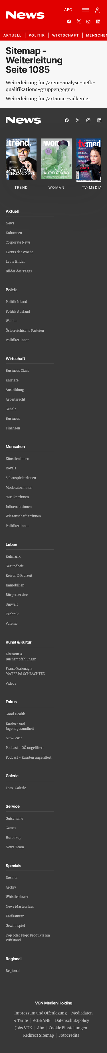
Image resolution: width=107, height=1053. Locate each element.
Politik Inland (16, 302)
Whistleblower (17, 897)
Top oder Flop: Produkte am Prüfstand (28, 938)
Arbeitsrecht (15, 399)
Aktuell (12, 35)
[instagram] (88, 21)
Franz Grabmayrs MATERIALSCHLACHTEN (25, 671)
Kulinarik (13, 556)
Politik (37, 35)
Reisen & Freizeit (19, 576)
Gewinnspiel (15, 926)
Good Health (15, 714)
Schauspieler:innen (21, 478)
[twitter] (79, 21)
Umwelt (12, 604)
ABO (68, 9)
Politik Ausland (18, 312)
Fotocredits (68, 1035)
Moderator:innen (19, 488)
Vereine (11, 624)
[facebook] (69, 21)
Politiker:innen (17, 340)
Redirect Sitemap (38, 1035)
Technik (12, 614)
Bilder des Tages (19, 271)
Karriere (12, 380)
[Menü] (85, 9)
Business (13, 419)
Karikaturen (15, 916)
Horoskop (13, 838)
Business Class (17, 371)
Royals (11, 468)
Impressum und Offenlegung (40, 1013)
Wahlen (11, 321)
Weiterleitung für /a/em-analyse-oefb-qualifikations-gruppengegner (50, 86)
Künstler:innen (17, 459)
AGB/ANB (42, 1020)
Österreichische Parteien (25, 331)
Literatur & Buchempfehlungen (21, 656)
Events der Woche (19, 252)
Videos (11, 684)
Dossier (12, 878)
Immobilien (15, 585)
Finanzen (13, 428)
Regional (13, 971)
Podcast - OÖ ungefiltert (25, 748)
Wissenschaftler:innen (23, 516)
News (10, 223)
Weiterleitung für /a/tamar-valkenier (48, 98)
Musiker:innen (17, 497)
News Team (15, 847)
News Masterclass (20, 907)
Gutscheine (14, 819)
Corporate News (18, 242)
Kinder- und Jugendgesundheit (20, 726)
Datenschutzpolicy (72, 1020)
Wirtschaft (65, 35)
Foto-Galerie (16, 788)
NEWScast (14, 738)
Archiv (11, 887)
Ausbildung (15, 390)
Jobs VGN (23, 1028)
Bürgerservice (17, 595)
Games (11, 828)
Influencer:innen (19, 507)
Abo (40, 1028)
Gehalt (11, 409)
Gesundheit (14, 566)
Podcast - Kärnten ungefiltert (28, 757)
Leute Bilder (15, 262)
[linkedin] (98, 21)
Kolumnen (14, 233)
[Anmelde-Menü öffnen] (97, 10)
